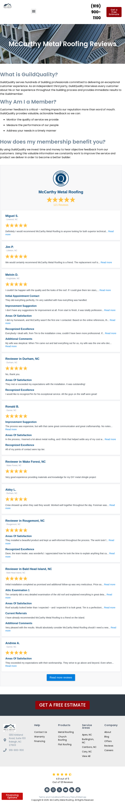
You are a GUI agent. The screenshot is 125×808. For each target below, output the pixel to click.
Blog (106, 736)
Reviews (108, 745)
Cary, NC (87, 751)
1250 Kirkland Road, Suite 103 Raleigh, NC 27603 (17, 740)
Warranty (39, 736)
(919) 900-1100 (96, 11)
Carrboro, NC (89, 747)
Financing (39, 741)
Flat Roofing (64, 744)
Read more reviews (61, 677)
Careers (108, 750)
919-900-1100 (16, 750)
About (107, 732)
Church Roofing (62, 738)
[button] (33, 11)
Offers (108, 741)
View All (86, 756)
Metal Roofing (66, 732)
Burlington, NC (88, 741)
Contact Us (40, 732)
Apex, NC (87, 734)
